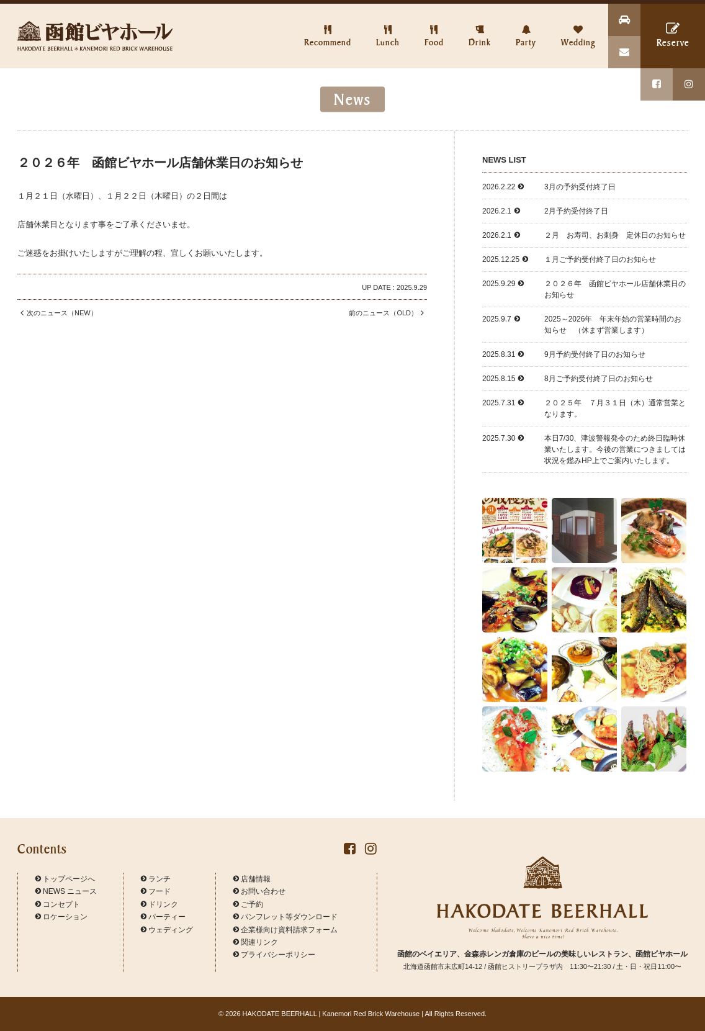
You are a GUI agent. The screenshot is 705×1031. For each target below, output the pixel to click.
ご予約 (248, 904)
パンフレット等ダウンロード (285, 916)
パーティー (163, 916)
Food (434, 25)
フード (156, 891)
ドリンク (159, 904)
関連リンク (255, 942)
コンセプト (57, 904)
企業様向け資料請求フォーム (285, 929)
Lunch (388, 25)
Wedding (578, 25)
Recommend (327, 25)
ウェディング (167, 929)
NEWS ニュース (66, 891)
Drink (480, 25)
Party (526, 25)
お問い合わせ (259, 891)
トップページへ (65, 879)
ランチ (156, 879)
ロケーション (61, 916)
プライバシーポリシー (274, 954)
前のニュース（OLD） (388, 312)
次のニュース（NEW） (57, 312)
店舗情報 (252, 879)
